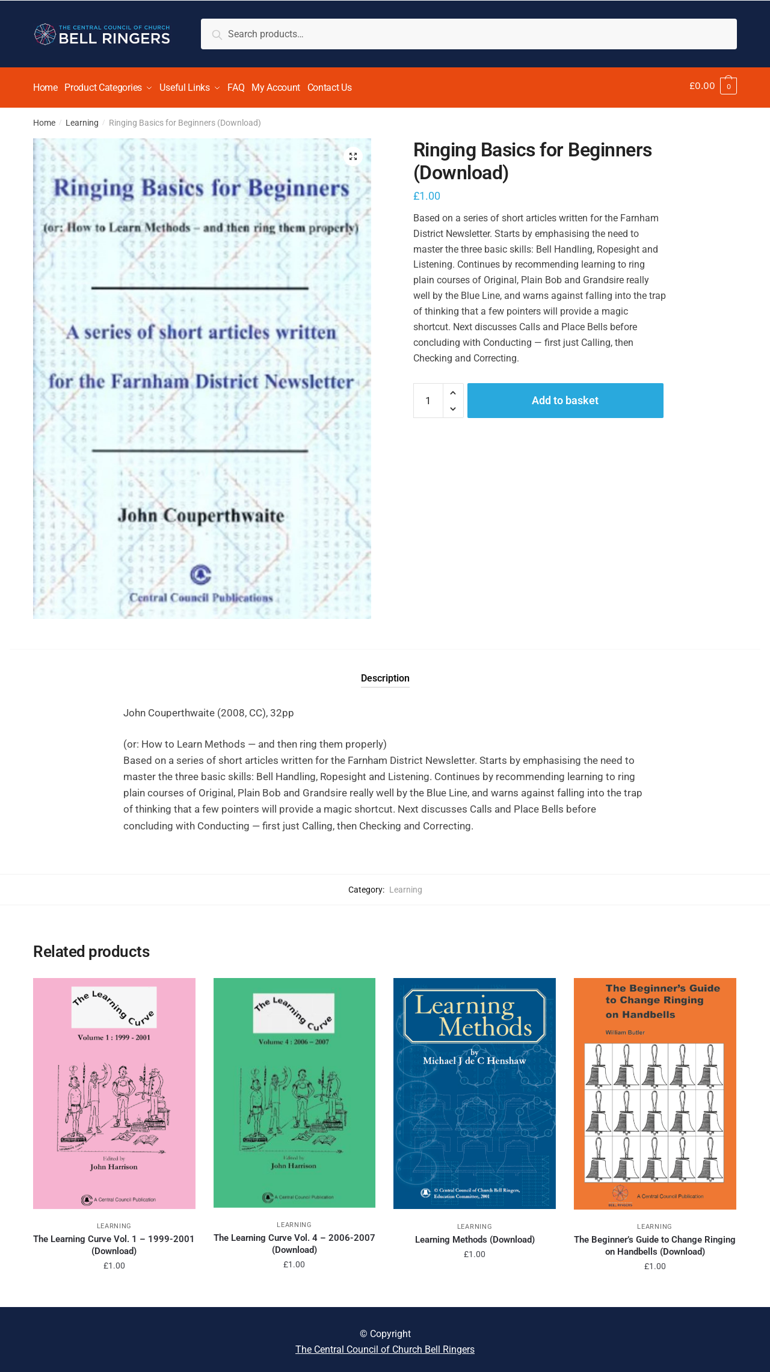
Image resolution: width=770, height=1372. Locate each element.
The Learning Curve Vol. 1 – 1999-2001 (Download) (114, 1240)
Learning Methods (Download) (475, 1234)
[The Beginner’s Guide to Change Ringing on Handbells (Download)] (655, 1089)
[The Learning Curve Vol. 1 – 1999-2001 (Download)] (114, 1089)
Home (44, 118)
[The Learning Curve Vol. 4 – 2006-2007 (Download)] (295, 1089)
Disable (230, 1348)
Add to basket (565, 396)
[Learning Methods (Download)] (474, 1089)
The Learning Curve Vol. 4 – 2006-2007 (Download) (294, 1239)
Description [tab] (385, 674)
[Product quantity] (428, 396)
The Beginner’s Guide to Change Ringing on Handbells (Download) (655, 1241)
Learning (82, 118)
